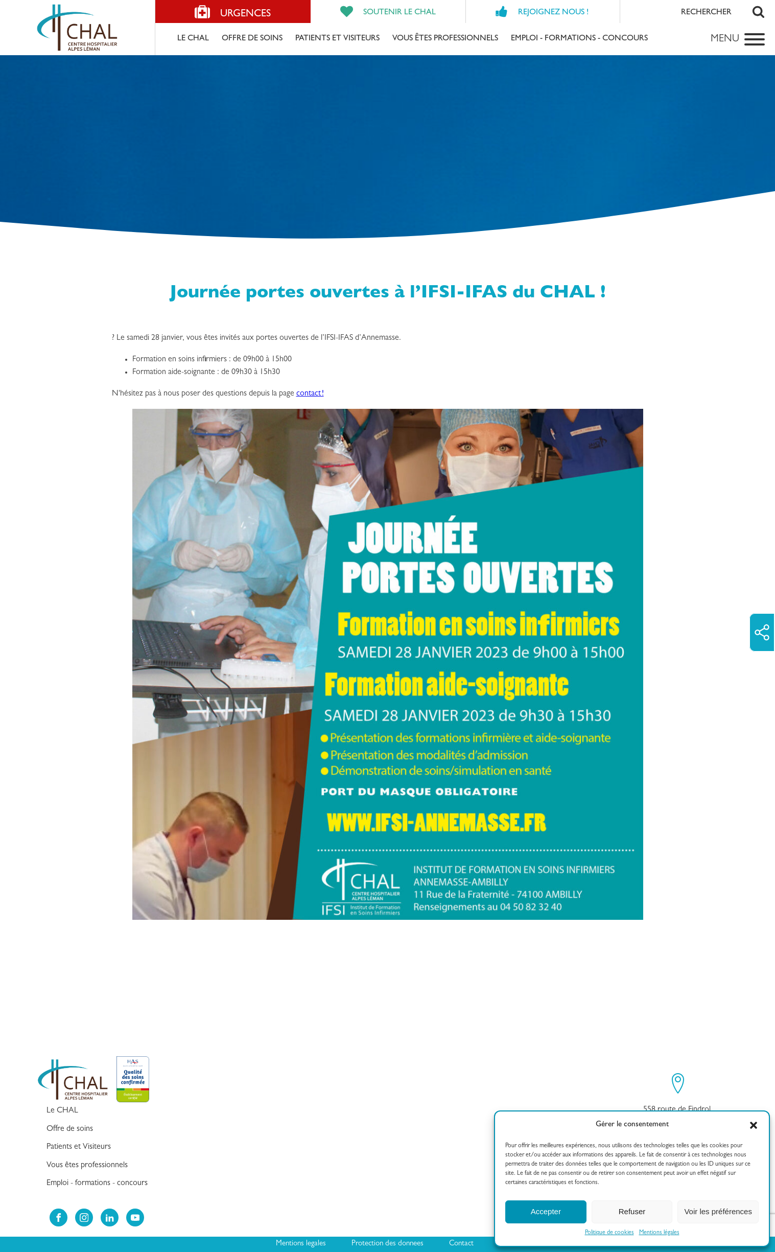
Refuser (632, 1211)
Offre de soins (252, 39)
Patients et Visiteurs (337, 39)
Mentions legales (301, 1244)
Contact (461, 1244)
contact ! (310, 394)
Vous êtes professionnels (445, 39)
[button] (753, 1125)
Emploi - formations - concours (579, 39)
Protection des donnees (387, 1244)
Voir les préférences (718, 1211)
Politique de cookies (609, 1233)
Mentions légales (659, 1233)
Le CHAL (193, 39)
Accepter (546, 1211)
